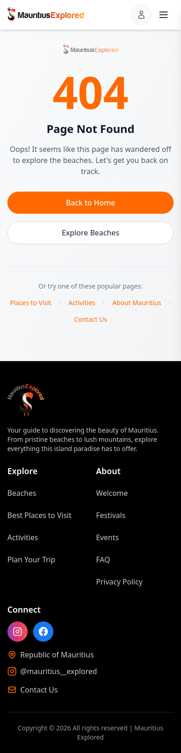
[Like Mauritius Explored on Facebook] (43, 631)
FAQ (103, 559)
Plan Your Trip (31, 559)
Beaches (21, 493)
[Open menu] (163, 15)
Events (107, 537)
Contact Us (90, 319)
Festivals (111, 515)
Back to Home (90, 203)
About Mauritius (136, 302)
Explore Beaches (90, 233)
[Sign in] (141, 15)
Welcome (112, 493)
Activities (81, 302)
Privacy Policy (119, 582)
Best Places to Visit (39, 515)
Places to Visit (30, 302)
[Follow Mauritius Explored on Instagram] (17, 631)
